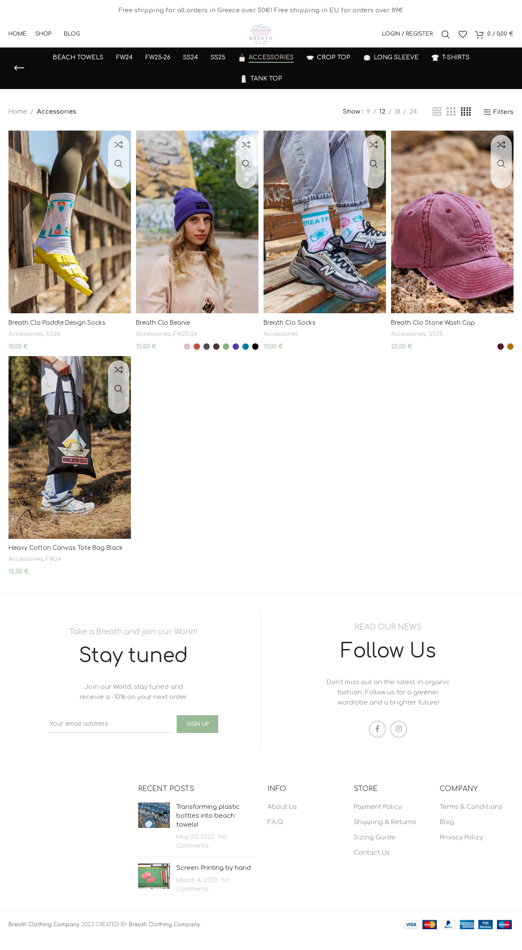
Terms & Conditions (471, 818)
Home (17, 121)
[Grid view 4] (466, 122)
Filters (503, 121)
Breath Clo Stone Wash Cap (437, 328)
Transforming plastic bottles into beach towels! (208, 827)
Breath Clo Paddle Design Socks (59, 328)
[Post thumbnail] (154, 838)
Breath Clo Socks (292, 328)
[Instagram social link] (398, 741)
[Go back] (19, 78)
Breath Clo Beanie (166, 328)
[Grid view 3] (451, 122)
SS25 (441, 339)
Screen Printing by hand (213, 879)
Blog (447, 834)
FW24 (57, 573)
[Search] (445, 39)
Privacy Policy (461, 849)
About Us (282, 818)
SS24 (56, 339)
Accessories (27, 339)
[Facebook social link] (377, 741)
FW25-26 (190, 339)
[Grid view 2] (437, 122)
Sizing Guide (374, 849)
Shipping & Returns (385, 834)
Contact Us (372, 864)
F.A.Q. (275, 834)
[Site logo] (261, 39)
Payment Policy (378, 818)
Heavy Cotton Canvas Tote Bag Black (68, 562)
